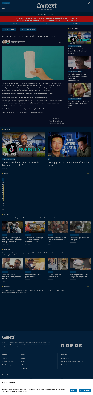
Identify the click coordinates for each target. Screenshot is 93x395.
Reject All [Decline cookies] (73, 390)
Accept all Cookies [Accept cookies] (85, 390)
